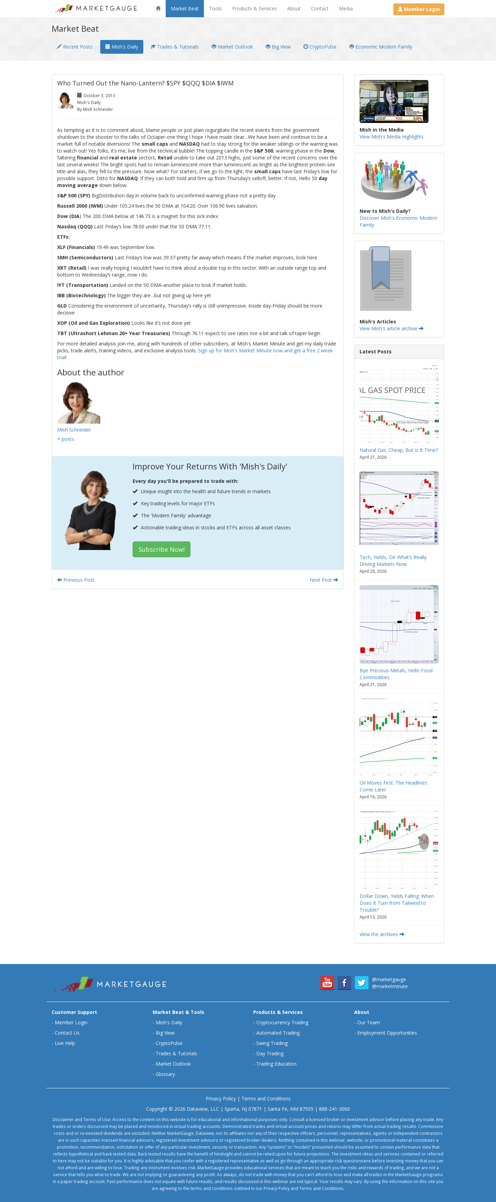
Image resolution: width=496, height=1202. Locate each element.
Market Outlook (232, 46)
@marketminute (390, 986)
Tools (215, 8)
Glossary (165, 1074)
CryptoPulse (320, 46)
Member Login (71, 1022)
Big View (278, 46)
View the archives (382, 934)
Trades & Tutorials (175, 46)
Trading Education (276, 1063)
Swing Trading (272, 1043)
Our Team (368, 1022)
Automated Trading (278, 1032)
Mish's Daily (121, 46)
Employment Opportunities (387, 1032)
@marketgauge (389, 979)
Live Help (65, 1043)
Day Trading (269, 1053)
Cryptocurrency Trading (282, 1022)
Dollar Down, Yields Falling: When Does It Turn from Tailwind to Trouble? (397, 903)
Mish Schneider (74, 429)
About (294, 8)
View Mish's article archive (392, 328)
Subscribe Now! (161, 549)
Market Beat (185, 8)
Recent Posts (75, 46)
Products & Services (254, 8)
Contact (320, 8)
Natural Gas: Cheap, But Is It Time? (399, 450)
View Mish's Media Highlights (392, 136)
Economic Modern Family (380, 46)
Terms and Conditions (266, 1098)
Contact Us (67, 1032)
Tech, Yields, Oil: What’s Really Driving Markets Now (393, 560)
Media (346, 8)
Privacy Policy (221, 1098)
